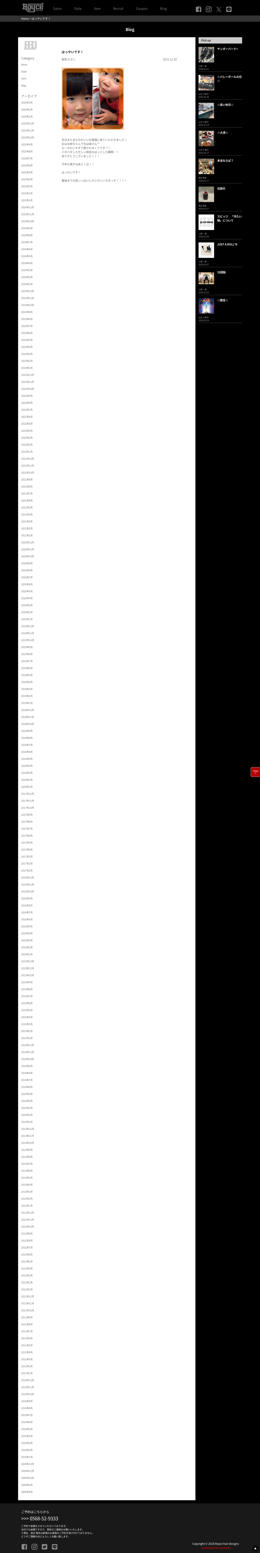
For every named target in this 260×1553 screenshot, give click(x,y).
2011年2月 (27, 1366)
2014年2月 (27, 1115)
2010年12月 (27, 1380)
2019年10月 (27, 640)
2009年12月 (27, 1464)
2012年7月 (27, 1247)
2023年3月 (27, 354)
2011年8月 (27, 1324)
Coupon (142, 8)
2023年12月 (27, 291)
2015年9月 (27, 982)
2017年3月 (27, 856)
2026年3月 (27, 102)
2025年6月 (27, 165)
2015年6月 (27, 1003)
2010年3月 (27, 1443)
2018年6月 (27, 752)
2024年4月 (27, 263)
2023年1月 (27, 368)
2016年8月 (27, 905)
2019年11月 (27, 633)
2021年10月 (27, 472)
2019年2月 (27, 696)
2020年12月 (27, 542)
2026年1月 (27, 116)
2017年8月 (27, 822)
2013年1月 (27, 1206)
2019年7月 (27, 661)
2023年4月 (27, 347)
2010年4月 (27, 1436)
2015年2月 (27, 1031)
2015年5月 (27, 1010)
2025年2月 (27, 193)
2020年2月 (27, 612)
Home (25, 18)
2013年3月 (27, 1192)
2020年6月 (27, 584)
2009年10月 (27, 1478)
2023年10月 (27, 305)
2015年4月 (27, 1017)
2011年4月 (27, 1352)
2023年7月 (27, 326)
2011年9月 (27, 1317)
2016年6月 (27, 919)
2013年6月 (27, 1171)
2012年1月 (27, 1289)
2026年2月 (27, 109)
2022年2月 (27, 445)
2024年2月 (27, 277)
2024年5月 (27, 256)
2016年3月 (27, 940)
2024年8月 (27, 235)
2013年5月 (27, 1178)
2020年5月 (27, 591)
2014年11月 (27, 1052)
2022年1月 (27, 452)
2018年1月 (27, 787)
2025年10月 (27, 137)
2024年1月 (27, 284)
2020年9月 (27, 563)
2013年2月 (27, 1199)
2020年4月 (27, 598)
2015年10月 (27, 975)
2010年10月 (27, 1394)
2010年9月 (27, 1401)
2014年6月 (27, 1087)
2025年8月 (27, 151)
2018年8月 (27, 738)
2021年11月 (27, 465)
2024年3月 (27, 270)
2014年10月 (27, 1059)
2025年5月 (27, 172)
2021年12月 (27, 458)
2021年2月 (27, 528)
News (24, 64)
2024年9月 (27, 228)
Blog (163, 8)
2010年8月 (27, 1408)
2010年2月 (27, 1450)
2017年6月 (27, 835)
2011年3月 (27, 1359)
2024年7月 (27, 242)
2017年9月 (27, 815)
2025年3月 (27, 186)
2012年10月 (27, 1226)
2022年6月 (27, 417)
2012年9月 (27, 1233)
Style (77, 8)
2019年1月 (27, 703)
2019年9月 (27, 647)
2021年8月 (27, 486)
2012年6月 (27, 1254)
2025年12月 (27, 123)
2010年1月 (27, 1457)
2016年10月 (27, 891)
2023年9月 (27, 312)
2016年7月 (27, 912)
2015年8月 (27, 989)
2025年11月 (27, 130)
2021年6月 (27, 500)
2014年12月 (27, 1045)
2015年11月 (27, 968)
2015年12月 (27, 961)
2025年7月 (27, 158)
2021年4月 (27, 514)
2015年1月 (27, 1038)
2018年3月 (27, 773)
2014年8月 (27, 1073)
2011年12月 (27, 1296)
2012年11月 (27, 1219)
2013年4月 (27, 1185)
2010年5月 (27, 1429)
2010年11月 (27, 1387)
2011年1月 (27, 1373)
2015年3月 (27, 1024)
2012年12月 (27, 1212)
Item (97, 8)
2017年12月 (27, 794)
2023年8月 (27, 319)
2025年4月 (27, 179)
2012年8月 (27, 1240)
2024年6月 (27, 249)
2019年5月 (27, 675)
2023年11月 (27, 298)
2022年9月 (27, 396)
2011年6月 (27, 1338)
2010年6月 (27, 1422)
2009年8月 (27, 1492)
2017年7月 (27, 829)
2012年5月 (27, 1261)
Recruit (118, 8)
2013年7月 (27, 1164)
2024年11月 (27, 214)
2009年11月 (27, 1471)
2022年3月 (27, 438)
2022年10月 (27, 389)
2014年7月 (27, 1080)
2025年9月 (27, 144)
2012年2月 (27, 1282)
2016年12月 (27, 877)
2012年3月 (27, 1275)
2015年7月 (27, 996)
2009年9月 (27, 1485)
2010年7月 (27, 1415)
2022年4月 (27, 431)
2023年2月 (27, 361)
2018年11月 (27, 717)
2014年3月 (27, 1108)
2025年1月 (27, 200)
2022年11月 (27, 382)
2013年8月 (27, 1157)
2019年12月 (27, 626)
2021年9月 (27, 479)
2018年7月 (27, 745)
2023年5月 (27, 340)
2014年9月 (27, 1066)
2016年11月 (27, 884)
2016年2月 (27, 947)
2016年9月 (27, 898)
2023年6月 (27, 333)
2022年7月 (27, 410)
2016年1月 (27, 954)
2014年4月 (27, 1101)
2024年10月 (27, 221)
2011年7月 (27, 1331)
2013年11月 (27, 1136)
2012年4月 (27, 1268)
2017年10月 (27, 808)
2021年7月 (27, 493)
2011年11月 (27, 1303)
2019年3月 (27, 689)
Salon (57, 8)
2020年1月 (27, 619)
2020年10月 (27, 556)
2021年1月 (27, 535)
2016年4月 (27, 933)
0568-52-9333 (44, 1518)
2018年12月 (27, 710)
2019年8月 (27, 654)
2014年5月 (27, 1094)
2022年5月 (27, 424)
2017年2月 (27, 863)
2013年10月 (27, 1143)
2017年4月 (27, 849)
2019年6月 (27, 668)
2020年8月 (27, 570)
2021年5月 (27, 507)
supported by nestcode (216, 1547)
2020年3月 (27, 605)
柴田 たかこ (69, 59)
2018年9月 (27, 731)
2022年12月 (27, 375)
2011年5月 (27, 1345)
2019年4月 (27, 682)
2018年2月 (27, 780)
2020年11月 (27, 549)
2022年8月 (27, 403)
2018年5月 (27, 759)
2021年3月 (27, 521)
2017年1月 (27, 870)
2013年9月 (27, 1150)
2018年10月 (27, 724)
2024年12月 (27, 207)
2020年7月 (27, 577)
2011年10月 (27, 1310)
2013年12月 (27, 1129)
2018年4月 (27, 766)
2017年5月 (27, 842)
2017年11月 (27, 801)
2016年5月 (27, 926)
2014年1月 (27, 1122)
